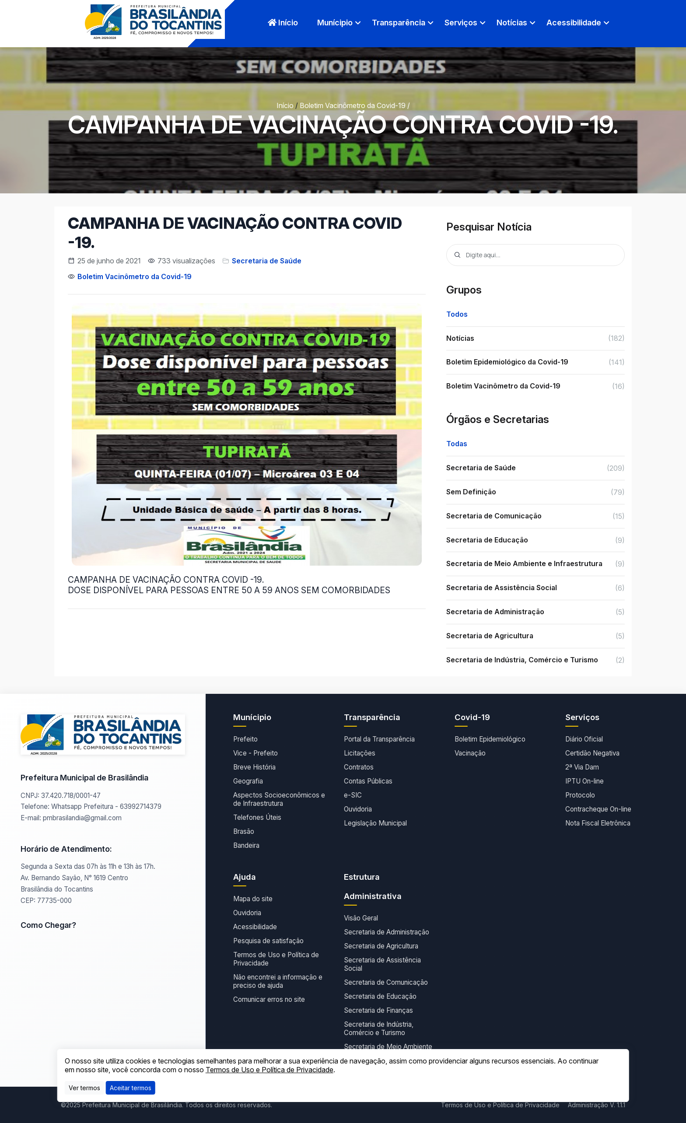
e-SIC (353, 795)
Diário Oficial (584, 739)
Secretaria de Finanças (378, 1010)
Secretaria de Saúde (266, 260)
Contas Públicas (368, 781)
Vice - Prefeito (255, 753)
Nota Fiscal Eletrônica (597, 823)
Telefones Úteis (257, 817)
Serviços (460, 22)
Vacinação (470, 753)
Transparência (398, 22)
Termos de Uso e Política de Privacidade (276, 959)
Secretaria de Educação (380, 996)
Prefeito (245, 739)
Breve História (254, 767)
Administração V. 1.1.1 (596, 1105)
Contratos (359, 767)
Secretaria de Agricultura (381, 946)
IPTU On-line (584, 781)
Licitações (359, 753)
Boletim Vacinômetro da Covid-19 (353, 105)
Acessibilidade (573, 22)
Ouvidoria (358, 809)
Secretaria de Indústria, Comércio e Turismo (378, 1028)
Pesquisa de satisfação (268, 941)
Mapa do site (253, 899)
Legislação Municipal (375, 823)
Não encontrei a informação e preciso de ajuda (277, 981)
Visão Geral (361, 918)
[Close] (130, 1088)
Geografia (248, 781)
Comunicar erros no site (269, 999)
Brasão (243, 831)
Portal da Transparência (379, 739)
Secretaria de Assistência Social (382, 964)
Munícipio (335, 22)
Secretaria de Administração (386, 932)
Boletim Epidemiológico (490, 739)
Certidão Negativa (592, 753)
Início (283, 22)
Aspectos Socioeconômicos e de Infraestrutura (279, 799)
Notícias (512, 22)
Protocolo (580, 795)
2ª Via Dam (582, 767)
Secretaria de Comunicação (386, 982)
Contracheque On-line (598, 809)
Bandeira (246, 845)
